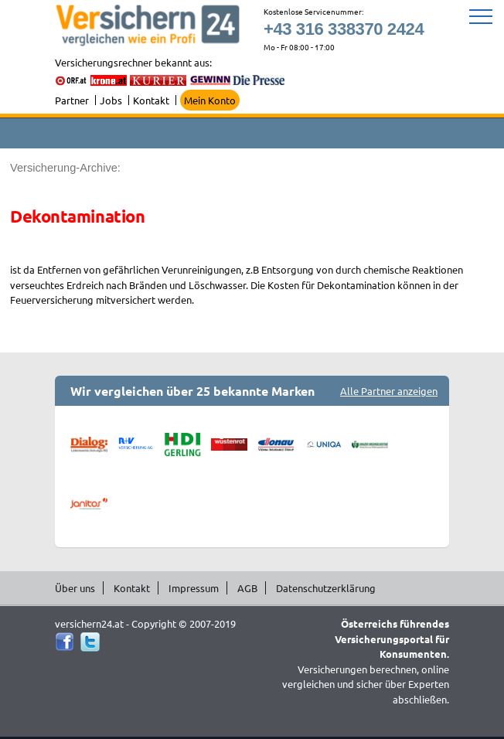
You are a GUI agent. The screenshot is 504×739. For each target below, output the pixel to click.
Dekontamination (77, 216)
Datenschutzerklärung (326, 587)
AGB (247, 587)
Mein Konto (210, 100)
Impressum (194, 587)
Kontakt (151, 100)
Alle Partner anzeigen (389, 390)
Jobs (111, 100)
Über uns (75, 587)
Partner (72, 100)
